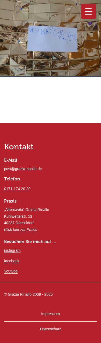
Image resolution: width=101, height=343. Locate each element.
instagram (12, 250)
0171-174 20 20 (17, 189)
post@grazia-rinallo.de (23, 169)
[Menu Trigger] (88, 11)
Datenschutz (50, 329)
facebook (11, 261)
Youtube (11, 271)
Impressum (50, 314)
